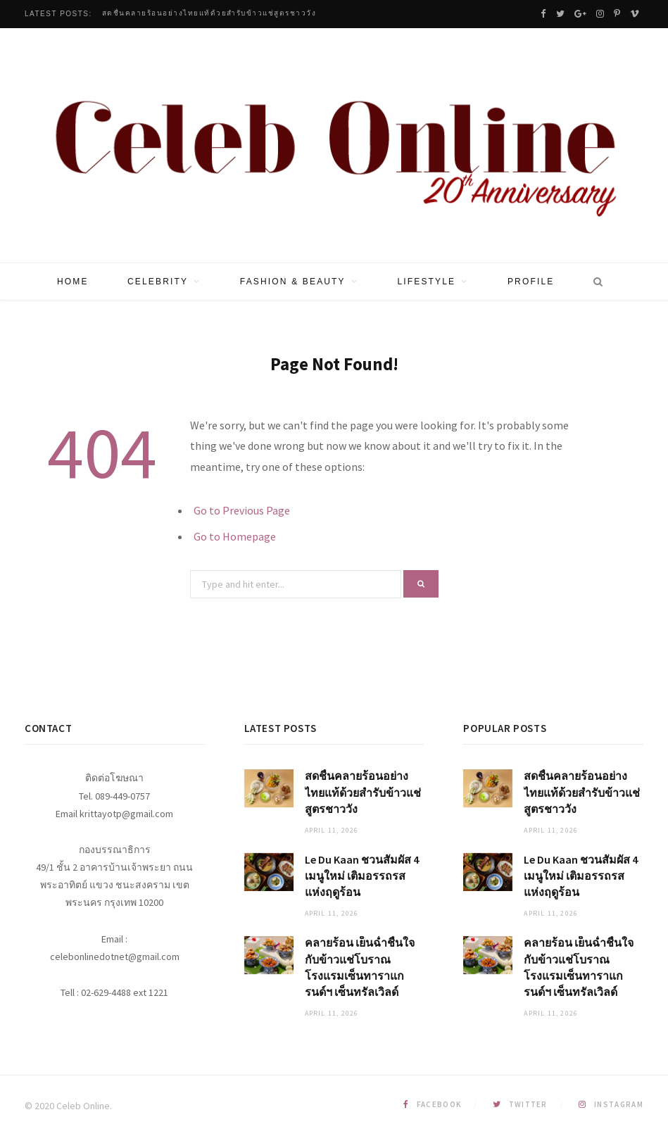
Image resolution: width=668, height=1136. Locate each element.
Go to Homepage (235, 536)
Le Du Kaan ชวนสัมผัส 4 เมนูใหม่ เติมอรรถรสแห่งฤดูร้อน (362, 875)
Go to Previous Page (242, 510)
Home (73, 281)
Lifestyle (426, 281)
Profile (531, 281)
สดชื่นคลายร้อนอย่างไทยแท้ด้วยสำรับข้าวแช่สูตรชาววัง (209, 13)
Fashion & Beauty (293, 281)
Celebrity (157, 281)
